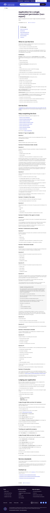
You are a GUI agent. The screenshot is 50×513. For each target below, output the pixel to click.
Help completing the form (24, 32)
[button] (32, 22)
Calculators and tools (7, 496)
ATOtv (22, 502)
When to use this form (24, 29)
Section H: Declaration (23, 128)
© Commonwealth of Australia (14, 510)
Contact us (22, 37)
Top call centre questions (37, 491)
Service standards (23, 35)
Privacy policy (16, 502)
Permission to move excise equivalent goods (27, 478)
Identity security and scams (37, 494)
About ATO (5, 502)
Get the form (22, 30)
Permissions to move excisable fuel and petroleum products (29, 476)
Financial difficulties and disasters (38, 496)
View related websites (23, 510)
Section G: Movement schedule (24, 127)
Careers (10, 502)
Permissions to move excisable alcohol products (27, 474)
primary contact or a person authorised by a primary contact (35, 373)
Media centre (6, 491)
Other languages (21, 497)
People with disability (22, 491)
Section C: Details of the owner (24, 120)
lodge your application (28, 130)
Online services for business (27, 412)
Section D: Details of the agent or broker (26, 122)
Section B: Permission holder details (25, 119)
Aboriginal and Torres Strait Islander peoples (25, 494)
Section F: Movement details (24, 125)
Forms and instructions (8, 493)
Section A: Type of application (24, 117)
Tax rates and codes (7, 494)
